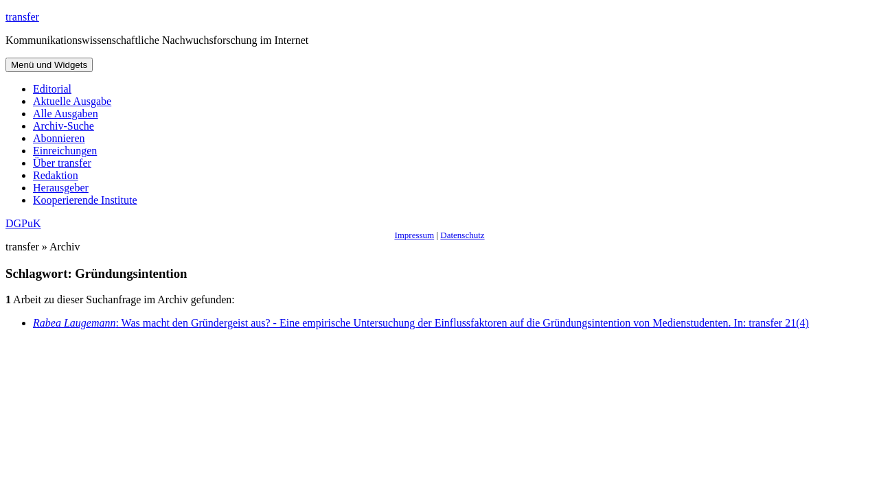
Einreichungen (65, 150)
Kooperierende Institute (85, 200)
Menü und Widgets (49, 65)
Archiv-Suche (63, 126)
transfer (22, 17)
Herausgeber (61, 187)
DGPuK (23, 223)
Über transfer (62, 163)
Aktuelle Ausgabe (72, 101)
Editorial (52, 89)
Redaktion (55, 175)
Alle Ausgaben (65, 113)
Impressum (414, 235)
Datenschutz (462, 235)
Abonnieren (59, 138)
